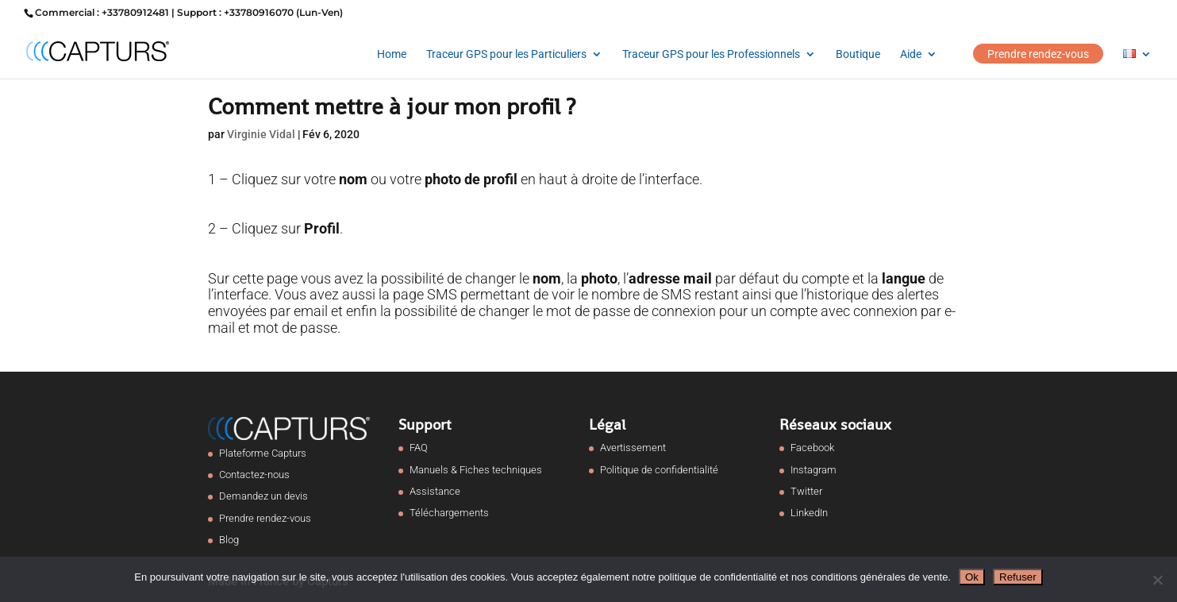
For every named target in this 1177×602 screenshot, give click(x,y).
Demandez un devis (263, 496)
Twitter (806, 491)
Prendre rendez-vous (1038, 54)
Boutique (858, 54)
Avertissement (633, 447)
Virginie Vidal (261, 134)
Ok (972, 577)
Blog (229, 540)
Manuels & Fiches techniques (476, 470)
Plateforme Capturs (262, 453)
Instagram (813, 470)
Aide (910, 54)
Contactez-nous (254, 474)
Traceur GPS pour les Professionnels (711, 54)
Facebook (812, 447)
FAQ (419, 447)
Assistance (435, 491)
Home (391, 54)
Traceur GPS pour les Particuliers (506, 54)
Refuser (1018, 577)
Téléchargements (449, 513)
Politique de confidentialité (659, 470)
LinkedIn (809, 513)
